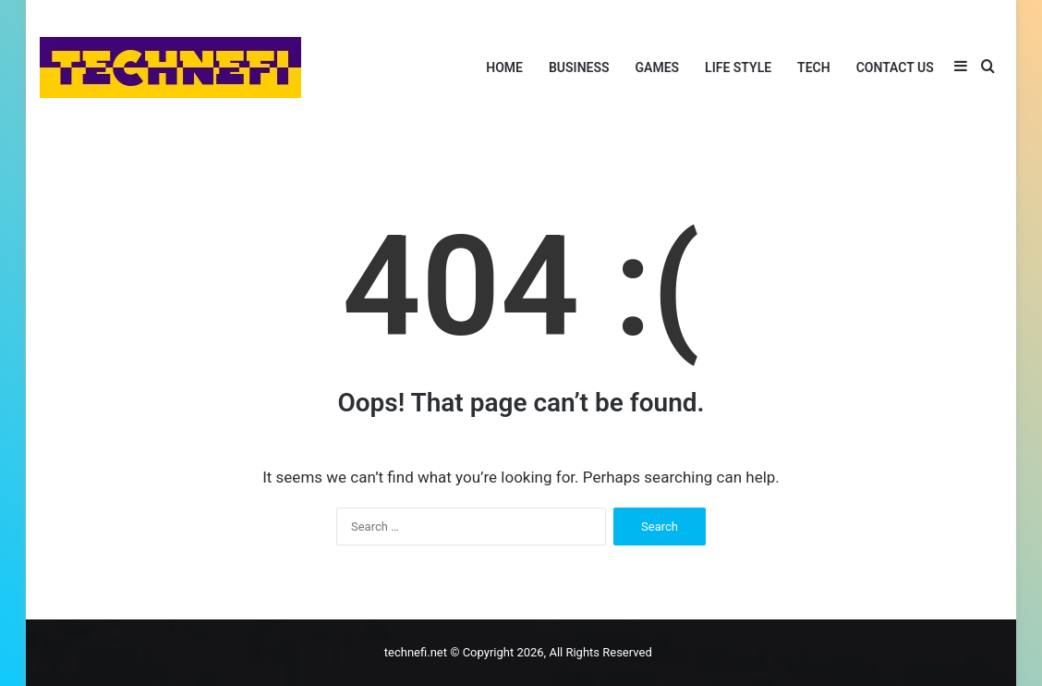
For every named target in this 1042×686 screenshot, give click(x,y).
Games (658, 67)
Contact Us (895, 67)
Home (504, 67)
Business (579, 67)
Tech (813, 67)
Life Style (738, 67)
